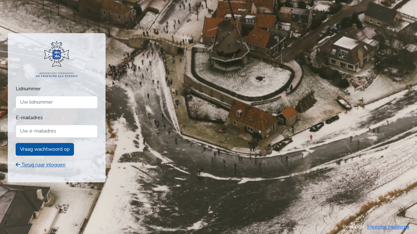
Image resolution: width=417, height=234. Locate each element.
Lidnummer (28, 88)
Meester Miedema (388, 226)
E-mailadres (29, 117)
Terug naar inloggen (40, 164)
